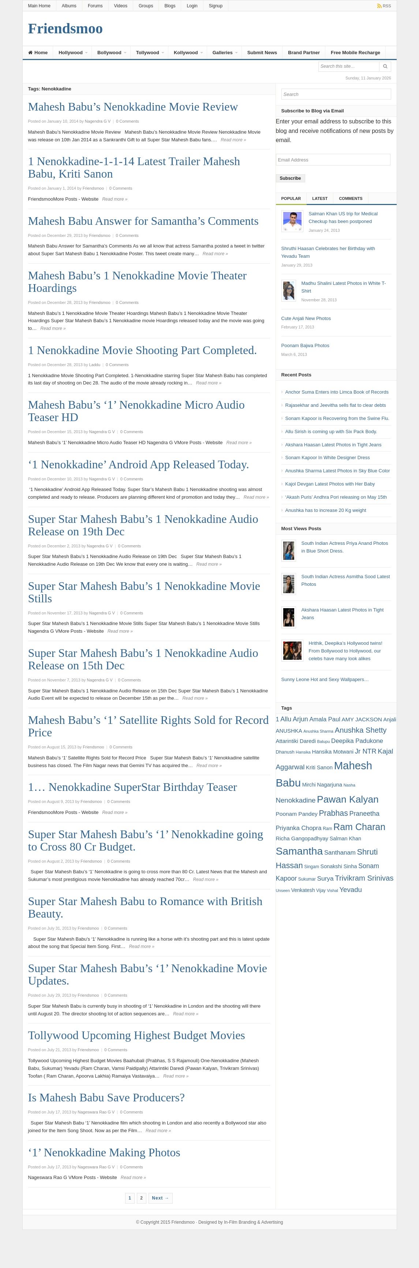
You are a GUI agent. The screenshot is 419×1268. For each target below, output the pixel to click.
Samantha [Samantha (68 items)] (299, 851)
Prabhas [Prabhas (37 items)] (333, 813)
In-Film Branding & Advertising (253, 1222)
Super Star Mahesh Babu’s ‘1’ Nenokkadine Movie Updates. (148, 974)
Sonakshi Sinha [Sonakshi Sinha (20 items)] (339, 866)
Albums (69, 5)
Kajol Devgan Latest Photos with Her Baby (330, 484)
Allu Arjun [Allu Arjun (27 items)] (294, 719)
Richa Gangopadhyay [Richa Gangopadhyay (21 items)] (302, 838)
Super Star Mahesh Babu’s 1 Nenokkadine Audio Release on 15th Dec (143, 659)
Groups (146, 5)
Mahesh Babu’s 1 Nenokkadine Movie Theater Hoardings (137, 281)
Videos (120, 5)
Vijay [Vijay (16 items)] (321, 890)
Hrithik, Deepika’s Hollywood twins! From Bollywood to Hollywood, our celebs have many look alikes (345, 650)
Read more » (233, 139)
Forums (95, 5)
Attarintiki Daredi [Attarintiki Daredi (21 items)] (296, 741)
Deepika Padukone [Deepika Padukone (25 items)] (357, 740)
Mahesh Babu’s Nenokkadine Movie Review (133, 106)
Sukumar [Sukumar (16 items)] (307, 879)
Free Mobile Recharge (355, 52)
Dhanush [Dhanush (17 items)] (285, 752)
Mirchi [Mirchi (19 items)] (309, 785)
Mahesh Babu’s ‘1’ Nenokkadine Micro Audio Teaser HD (136, 411)
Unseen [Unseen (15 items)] (283, 890)
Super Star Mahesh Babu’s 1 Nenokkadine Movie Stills (144, 592)
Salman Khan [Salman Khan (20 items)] (345, 838)
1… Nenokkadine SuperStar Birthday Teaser (132, 786)
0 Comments (127, 121)
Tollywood (147, 52)
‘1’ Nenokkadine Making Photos (104, 1152)
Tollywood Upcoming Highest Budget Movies (136, 1035)
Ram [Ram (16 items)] (327, 828)
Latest (320, 198)
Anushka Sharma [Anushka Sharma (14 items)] (318, 731)
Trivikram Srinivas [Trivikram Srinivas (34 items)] (364, 878)
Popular (291, 198)
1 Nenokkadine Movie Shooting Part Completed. (142, 350)
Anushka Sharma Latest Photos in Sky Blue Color (337, 470)
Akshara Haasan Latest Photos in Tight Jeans (333, 444)
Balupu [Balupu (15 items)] (323, 741)
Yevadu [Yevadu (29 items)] (350, 889)
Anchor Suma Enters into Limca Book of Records (337, 392)
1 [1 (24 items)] (277, 719)
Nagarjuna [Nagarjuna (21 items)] (329, 784)
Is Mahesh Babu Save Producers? (106, 1097)
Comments (350, 198)
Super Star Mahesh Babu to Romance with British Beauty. (145, 907)
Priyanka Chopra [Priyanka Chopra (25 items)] (299, 828)
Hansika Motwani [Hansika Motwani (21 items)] (332, 751)
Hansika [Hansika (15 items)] (303, 752)
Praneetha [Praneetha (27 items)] (364, 813)
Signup (215, 5)
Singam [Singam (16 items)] (311, 866)
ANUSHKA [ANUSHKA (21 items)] (289, 731)
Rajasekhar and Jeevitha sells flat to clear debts (335, 405)
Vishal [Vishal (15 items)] (332, 890)
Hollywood (71, 52)
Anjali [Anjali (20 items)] (390, 719)
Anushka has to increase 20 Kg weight (325, 510)
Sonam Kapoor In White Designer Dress (327, 457)
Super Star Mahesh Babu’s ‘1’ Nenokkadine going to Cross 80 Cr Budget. (145, 840)
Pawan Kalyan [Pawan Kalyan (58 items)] (348, 799)
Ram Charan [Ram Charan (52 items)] (359, 827)
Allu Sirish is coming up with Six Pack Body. (331, 431)
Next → (160, 1198)
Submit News (262, 52)
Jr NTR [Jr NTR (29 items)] (366, 751)
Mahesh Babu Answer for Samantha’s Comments (143, 220)
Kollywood (186, 52)
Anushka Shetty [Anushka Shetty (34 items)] (361, 730)
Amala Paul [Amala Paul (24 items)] (324, 719)
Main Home (39, 5)
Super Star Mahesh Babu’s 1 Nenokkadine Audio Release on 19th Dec (143, 525)
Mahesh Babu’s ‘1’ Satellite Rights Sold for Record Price (148, 726)
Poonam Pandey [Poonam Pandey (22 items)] (297, 814)
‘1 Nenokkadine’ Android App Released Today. (138, 464)
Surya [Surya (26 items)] (325, 878)
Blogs (169, 5)
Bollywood (109, 52)
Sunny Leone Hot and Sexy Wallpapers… (325, 679)
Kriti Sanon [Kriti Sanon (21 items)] (319, 767)
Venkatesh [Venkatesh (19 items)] (303, 890)
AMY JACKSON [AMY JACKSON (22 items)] (361, 719)
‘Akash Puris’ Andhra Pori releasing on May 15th (336, 497)
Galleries (223, 52)
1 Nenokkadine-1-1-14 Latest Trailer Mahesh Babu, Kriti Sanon (134, 167)
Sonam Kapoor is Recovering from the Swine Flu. (337, 418)
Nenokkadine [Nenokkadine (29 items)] (296, 800)
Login (192, 5)
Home (38, 52)
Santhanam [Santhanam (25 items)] (340, 852)
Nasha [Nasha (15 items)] (349, 785)
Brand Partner (304, 52)
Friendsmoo (183, 1222)
